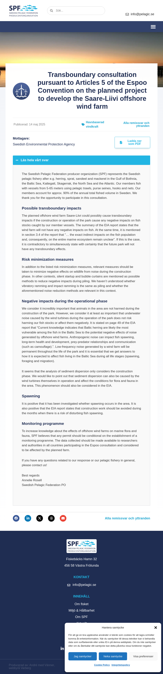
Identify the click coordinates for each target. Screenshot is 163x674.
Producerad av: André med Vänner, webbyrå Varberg (32, 667)
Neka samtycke (113, 656)
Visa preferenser (143, 656)
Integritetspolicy (120, 665)
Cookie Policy (102, 665)
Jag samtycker (82, 656)
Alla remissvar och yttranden (136, 124)
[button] (155, 627)
